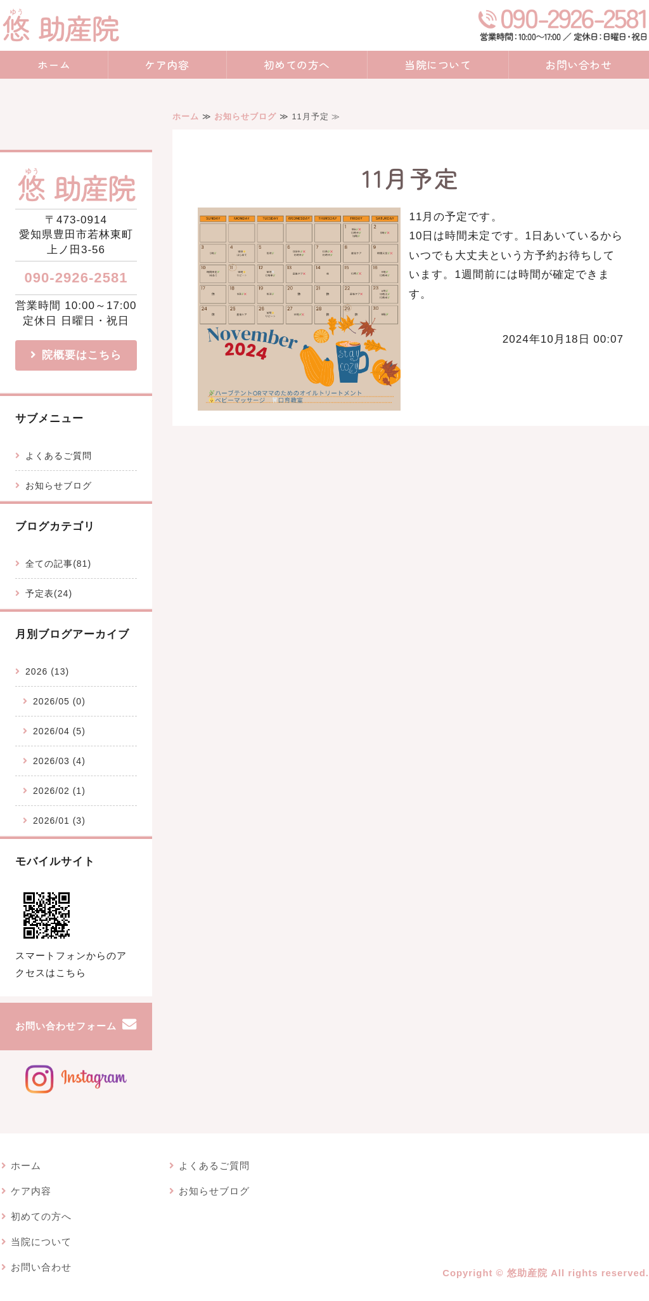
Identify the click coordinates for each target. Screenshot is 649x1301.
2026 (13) (47, 671)
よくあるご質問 (58, 456)
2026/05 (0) (59, 701)
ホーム (54, 64)
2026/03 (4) (59, 761)
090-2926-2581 (75, 278)
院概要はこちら (82, 355)
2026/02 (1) (59, 791)
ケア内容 (167, 64)
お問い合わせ (41, 1267)
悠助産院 (527, 1273)
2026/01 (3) (59, 821)
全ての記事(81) (58, 563)
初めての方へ (297, 64)
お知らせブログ (245, 116)
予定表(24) (48, 593)
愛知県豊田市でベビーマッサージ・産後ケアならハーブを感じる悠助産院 (60, 25)
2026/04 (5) (59, 731)
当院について (437, 64)
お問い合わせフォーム (66, 1026)
